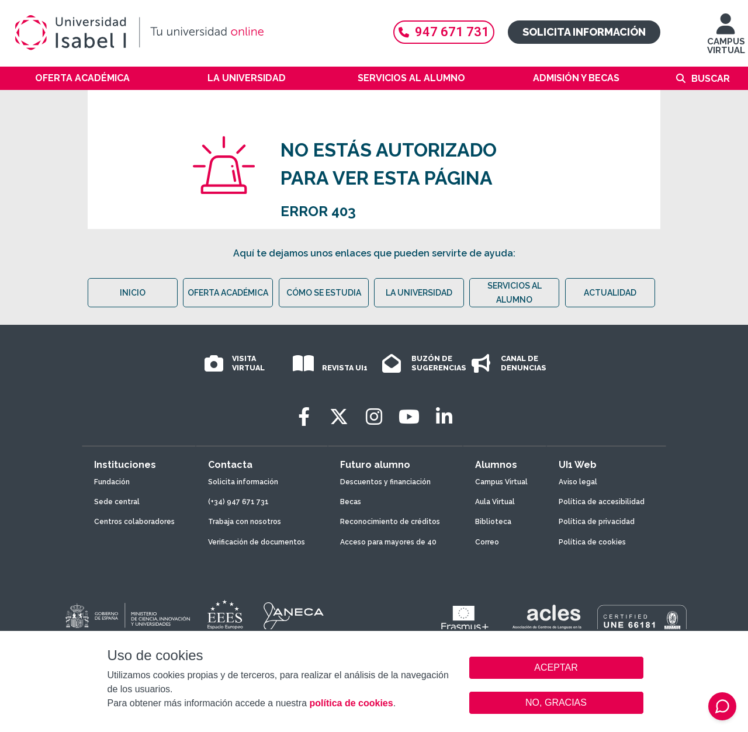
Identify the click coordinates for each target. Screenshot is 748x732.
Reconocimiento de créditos (390, 522)
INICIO (133, 292)
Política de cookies (592, 542)
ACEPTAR (556, 667)
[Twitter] (339, 417)
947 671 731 (444, 32)
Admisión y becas (576, 78)
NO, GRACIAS (556, 702)
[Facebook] (304, 417)
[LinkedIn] (444, 417)
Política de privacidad (597, 522)
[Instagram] (374, 417)
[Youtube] (409, 417)
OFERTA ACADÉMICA (228, 292)
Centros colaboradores (134, 522)
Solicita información (584, 32)
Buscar (710, 78)
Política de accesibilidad (602, 502)
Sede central (117, 502)
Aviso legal (578, 482)
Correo (487, 542)
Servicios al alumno (411, 78)
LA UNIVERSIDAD (419, 292)
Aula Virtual (495, 502)
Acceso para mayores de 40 (388, 542)
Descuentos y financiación (385, 482)
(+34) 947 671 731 (238, 502)
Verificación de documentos (256, 542)
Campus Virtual (501, 482)
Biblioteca (493, 522)
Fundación (112, 482)
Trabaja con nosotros (244, 522)
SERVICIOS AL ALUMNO (514, 292)
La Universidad (246, 78)
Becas (350, 502)
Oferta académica (82, 78)
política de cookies (351, 703)
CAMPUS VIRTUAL (726, 39)
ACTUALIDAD (610, 292)
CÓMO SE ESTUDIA (323, 292)
